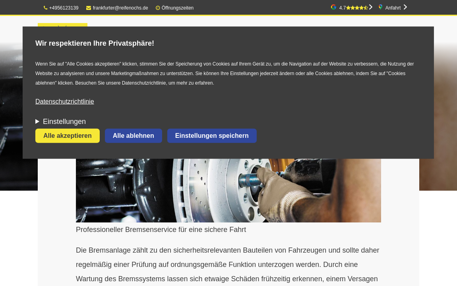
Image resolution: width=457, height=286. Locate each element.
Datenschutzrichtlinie (64, 101)
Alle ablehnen (133, 135)
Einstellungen (64, 122)
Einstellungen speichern (212, 135)
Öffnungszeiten (178, 8)
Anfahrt (393, 8)
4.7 (353, 8)
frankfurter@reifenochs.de (117, 8)
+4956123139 (61, 8)
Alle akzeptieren (67, 135)
